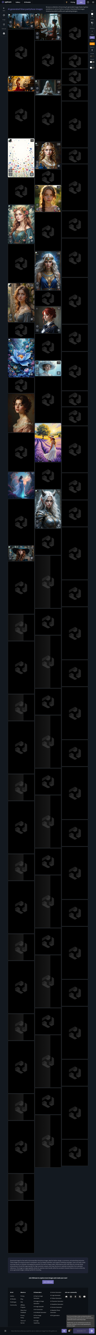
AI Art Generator (38, 1307)
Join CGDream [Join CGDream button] (48, 1280)
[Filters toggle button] (5, 1330)
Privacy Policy (23, 1314)
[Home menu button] (6, 2)
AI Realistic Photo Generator (55, 1309)
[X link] (79, 1294)
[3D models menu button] (27, 2)
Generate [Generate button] (81, 1331)
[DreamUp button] (91, 1330)
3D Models (13, 1297)
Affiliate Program (23, 1304)
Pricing (22, 1294)
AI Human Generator (56, 1305)
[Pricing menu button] (72, 2)
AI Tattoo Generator (56, 1296)
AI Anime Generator (55, 1290)
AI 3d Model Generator (40, 1310)
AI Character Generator (56, 1299)
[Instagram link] (70, 1294)
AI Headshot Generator (56, 1302)
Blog (22, 1297)
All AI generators (55, 1313)
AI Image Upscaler (39, 1304)
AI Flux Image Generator (37, 1314)
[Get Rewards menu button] (66, 2)
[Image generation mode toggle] (64, 1331)
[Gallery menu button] (18, 2)
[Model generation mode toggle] (69, 1331)
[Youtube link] (84, 1294)
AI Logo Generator (55, 1293)
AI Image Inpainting (36, 1320)
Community (13, 1303)
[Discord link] (66, 1294)
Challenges (13, 1300)
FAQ (22, 1300)
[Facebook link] (75, 1294)
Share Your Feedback (24, 1309)
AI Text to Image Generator (38, 1295)
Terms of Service (23, 1320)
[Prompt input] (34, 1331)
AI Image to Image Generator (39, 1300)
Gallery (12, 1294)
